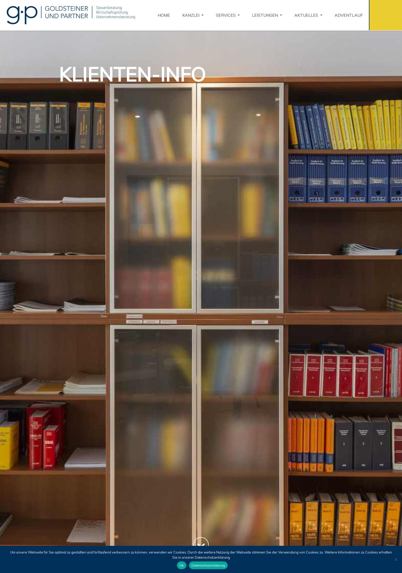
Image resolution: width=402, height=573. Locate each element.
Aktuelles (306, 15)
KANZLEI (191, 15)
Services (226, 15)
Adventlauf (349, 15)
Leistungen (265, 15)
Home (164, 15)
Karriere (386, 15)
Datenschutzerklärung (208, 565)
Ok (181, 565)
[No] (395, 559)
